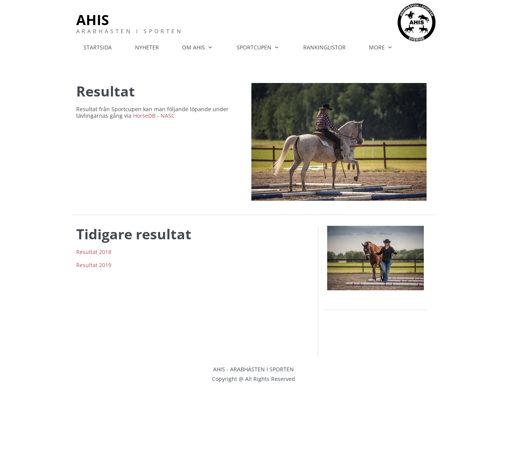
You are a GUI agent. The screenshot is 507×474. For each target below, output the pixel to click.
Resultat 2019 (93, 265)
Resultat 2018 (93, 252)
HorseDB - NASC (154, 115)
